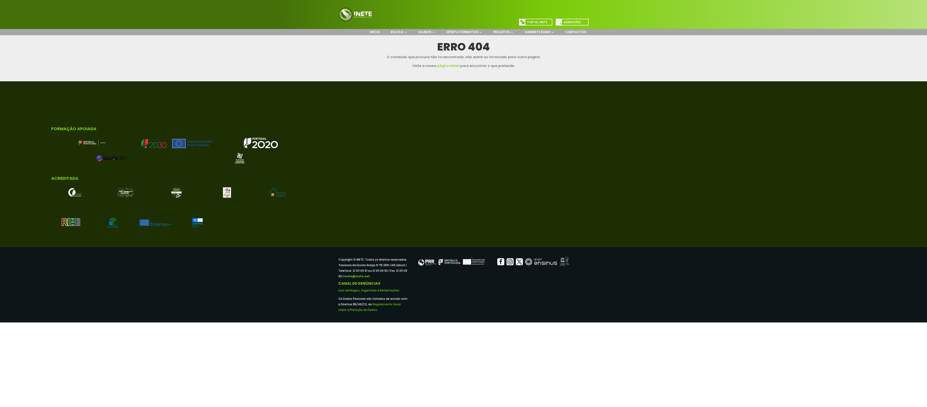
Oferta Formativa (462, 32)
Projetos (501, 32)
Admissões (572, 22)
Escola (397, 32)
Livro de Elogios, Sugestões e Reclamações (368, 290)
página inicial (448, 65)
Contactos (575, 32)
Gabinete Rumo (538, 32)
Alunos (425, 32)
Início (375, 32)
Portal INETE (537, 22)
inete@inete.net (357, 276)
